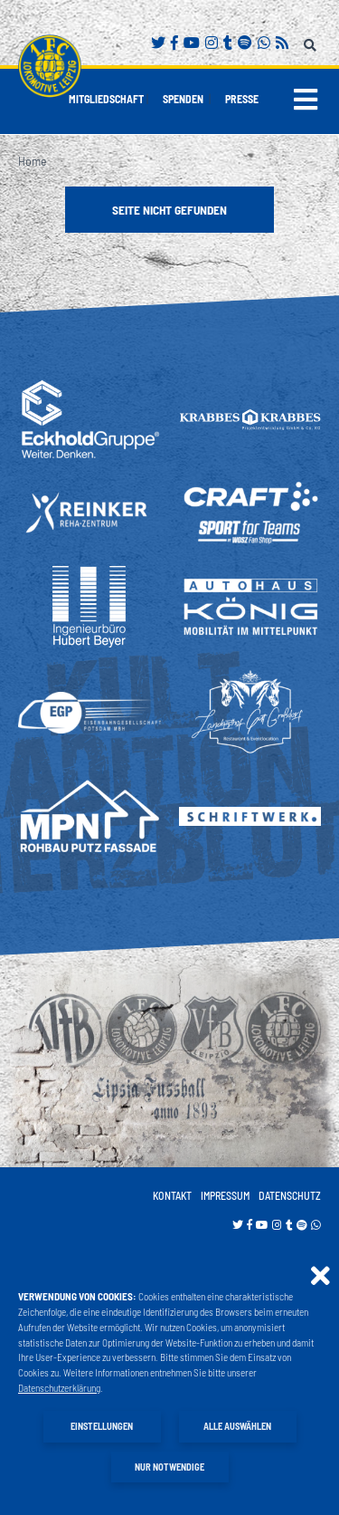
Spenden (183, 98)
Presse (242, 98)
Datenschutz (290, 1195)
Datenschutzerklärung (59, 1388)
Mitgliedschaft (106, 98)
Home (32, 160)
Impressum (225, 1195)
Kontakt (172, 1195)
